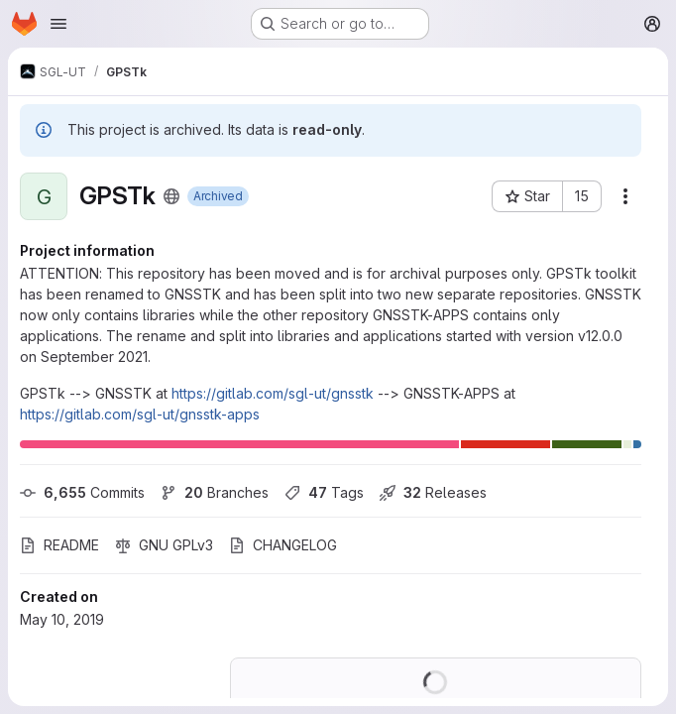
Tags (324, 492)
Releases (433, 492)
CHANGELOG (283, 544)
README (59, 544)
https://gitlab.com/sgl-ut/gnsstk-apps (140, 414)
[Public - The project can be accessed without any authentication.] (171, 196)
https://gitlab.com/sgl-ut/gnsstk (272, 393)
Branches (215, 492)
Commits (82, 492)
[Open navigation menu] (58, 24)
